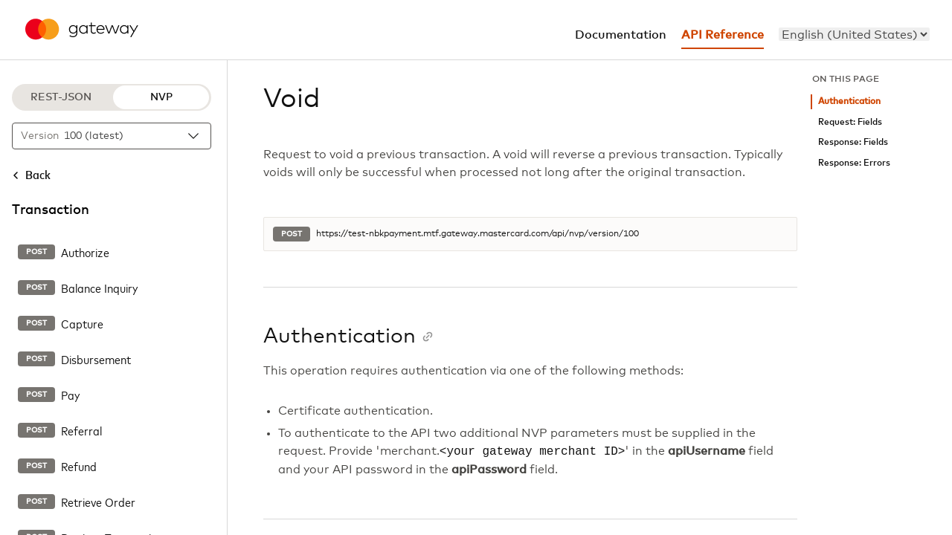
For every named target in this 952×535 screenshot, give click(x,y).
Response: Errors (854, 163)
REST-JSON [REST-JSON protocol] (60, 97)
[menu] (854, 34)
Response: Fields (853, 142)
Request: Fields (850, 122)
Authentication (849, 101)
